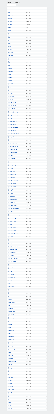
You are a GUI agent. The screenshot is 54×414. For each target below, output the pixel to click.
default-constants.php (11, 284)
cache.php (10, 74)
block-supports (10, 15)
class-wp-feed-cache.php (11, 168)
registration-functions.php (12, 365)
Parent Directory (10, 9)
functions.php (10, 309)
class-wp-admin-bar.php (11, 109)
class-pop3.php (10, 93)
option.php (10, 352)
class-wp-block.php (11, 137)
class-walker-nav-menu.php (12, 105)
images (9, 30)
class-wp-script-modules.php (12, 227)
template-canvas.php (11, 389)
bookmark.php (10, 71)
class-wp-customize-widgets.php (12, 152)
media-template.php (11, 330)
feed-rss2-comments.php (11, 302)
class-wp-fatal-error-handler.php (12, 165)
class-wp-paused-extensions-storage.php (13, 208)
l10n (9, 36)
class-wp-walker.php (11, 264)
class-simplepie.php (11, 96)
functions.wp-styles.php (11, 312)
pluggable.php (10, 355)
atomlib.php (10, 56)
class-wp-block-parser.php (12, 124)
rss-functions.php (10, 374)
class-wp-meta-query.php (11, 196)
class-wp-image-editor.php (12, 189)
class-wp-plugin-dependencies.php (13, 209)
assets (9, 11)
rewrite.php (10, 371)
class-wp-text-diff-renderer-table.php (13, 246)
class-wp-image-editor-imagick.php (13, 187)
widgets (9, 53)
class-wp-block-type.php (11, 136)
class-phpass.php (10, 90)
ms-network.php (10, 345)
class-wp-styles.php (11, 237)
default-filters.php (11, 286)
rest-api (9, 43)
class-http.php (10, 84)
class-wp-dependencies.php (12, 155)
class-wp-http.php (11, 184)
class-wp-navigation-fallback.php (12, 199)
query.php (10, 364)
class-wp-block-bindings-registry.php (13, 114)
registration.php (10, 367)
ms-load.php (10, 343)
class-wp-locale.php (11, 193)
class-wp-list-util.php (11, 190)
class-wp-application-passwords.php (13, 112)
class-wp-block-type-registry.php (12, 134)
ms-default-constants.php (11, 336)
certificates (10, 21)
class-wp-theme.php (11, 255)
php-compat (10, 37)
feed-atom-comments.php (12, 296)
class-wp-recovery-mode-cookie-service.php (14, 215)
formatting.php (10, 308)
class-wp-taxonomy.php (11, 240)
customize (10, 24)
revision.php (10, 370)
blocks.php (10, 68)
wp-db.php (10, 408)
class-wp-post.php (11, 212)
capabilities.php (10, 77)
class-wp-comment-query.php (12, 140)
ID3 (9, 28)
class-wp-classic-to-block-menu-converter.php (14, 139)
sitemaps (9, 46)
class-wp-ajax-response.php (12, 111)
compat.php (10, 280)
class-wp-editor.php (11, 159)
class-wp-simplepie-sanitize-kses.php (13, 233)
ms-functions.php (10, 342)
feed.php (9, 305)
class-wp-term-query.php (11, 242)
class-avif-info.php (11, 81)
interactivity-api (10, 31)
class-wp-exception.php (11, 164)
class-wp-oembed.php (11, 206)
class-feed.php (10, 83)
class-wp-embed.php (11, 161)
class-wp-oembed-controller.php (12, 205)
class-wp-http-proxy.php (11, 177)
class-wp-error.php (11, 162)
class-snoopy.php (10, 99)
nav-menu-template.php (11, 349)
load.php (9, 327)
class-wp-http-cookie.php (11, 171)
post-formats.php (10, 358)
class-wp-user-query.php (11, 259)
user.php (9, 402)
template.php (10, 392)
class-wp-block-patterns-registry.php (13, 127)
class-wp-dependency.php (12, 156)
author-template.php (11, 58)
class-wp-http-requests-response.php (13, 180)
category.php (10, 80)
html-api (9, 27)
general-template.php (11, 314)
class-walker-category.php (12, 102)
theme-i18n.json (10, 393)
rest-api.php (10, 368)
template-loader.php (11, 390)
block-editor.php (10, 61)
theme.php (10, 399)
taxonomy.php (10, 387)
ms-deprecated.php (11, 339)
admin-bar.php (10, 55)
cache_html (10, 18)
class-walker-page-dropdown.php (12, 106)
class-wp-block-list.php (11, 118)
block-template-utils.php (11, 65)
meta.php (9, 333)
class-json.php (10, 87)
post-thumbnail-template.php (12, 361)
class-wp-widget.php (11, 267)
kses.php (9, 321)
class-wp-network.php (11, 202)
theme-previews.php (11, 395)
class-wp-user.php (11, 262)
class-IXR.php (10, 86)
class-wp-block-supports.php (12, 130)
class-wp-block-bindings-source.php (13, 115)
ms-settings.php (10, 346)
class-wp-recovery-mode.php (12, 221)
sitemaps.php (10, 383)
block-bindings (10, 12)
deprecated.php (10, 289)
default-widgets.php (11, 287)
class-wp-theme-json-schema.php (12, 252)
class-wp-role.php (11, 224)
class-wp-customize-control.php (12, 143)
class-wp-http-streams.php (12, 183)
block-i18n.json (10, 62)
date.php (9, 283)
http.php (9, 317)
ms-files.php (10, 340)
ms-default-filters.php (11, 337)
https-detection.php (11, 318)
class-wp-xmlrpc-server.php (12, 268)
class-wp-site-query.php (11, 234)
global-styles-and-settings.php (12, 315)
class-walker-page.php (11, 108)
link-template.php (10, 324)
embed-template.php (11, 290)
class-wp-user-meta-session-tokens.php (13, 258)
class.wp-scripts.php (11, 274)
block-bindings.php (11, 59)
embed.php (10, 292)
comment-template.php (11, 277)
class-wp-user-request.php (12, 261)
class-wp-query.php (11, 214)
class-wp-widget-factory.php (12, 265)
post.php (9, 362)
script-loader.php (10, 377)
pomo (9, 40)
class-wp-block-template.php (12, 131)
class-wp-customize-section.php (12, 149)
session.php (10, 380)
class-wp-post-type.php (11, 211)
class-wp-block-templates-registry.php (13, 133)
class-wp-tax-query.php (11, 239)
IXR (9, 33)
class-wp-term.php (11, 243)
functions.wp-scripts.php (11, 311)
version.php (10, 405)
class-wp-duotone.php (11, 158)
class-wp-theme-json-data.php (12, 249)
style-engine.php (10, 386)
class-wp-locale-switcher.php (12, 192)
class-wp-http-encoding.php (12, 174)
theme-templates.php (11, 396)
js (8, 34)
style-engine (10, 49)
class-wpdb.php (10, 271)
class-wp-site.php (10, 236)
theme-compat (10, 52)
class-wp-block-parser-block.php (12, 121)
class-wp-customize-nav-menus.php (13, 146)
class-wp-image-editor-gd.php (12, 186)
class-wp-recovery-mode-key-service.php (13, 218)
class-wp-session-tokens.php (12, 230)
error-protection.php (11, 293)
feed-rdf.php (10, 299)
